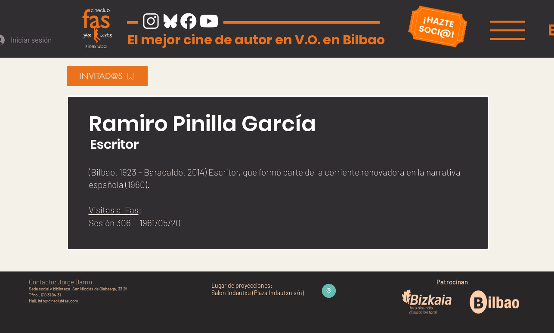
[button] (507, 30)
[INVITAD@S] (107, 76)
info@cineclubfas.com (58, 300)
